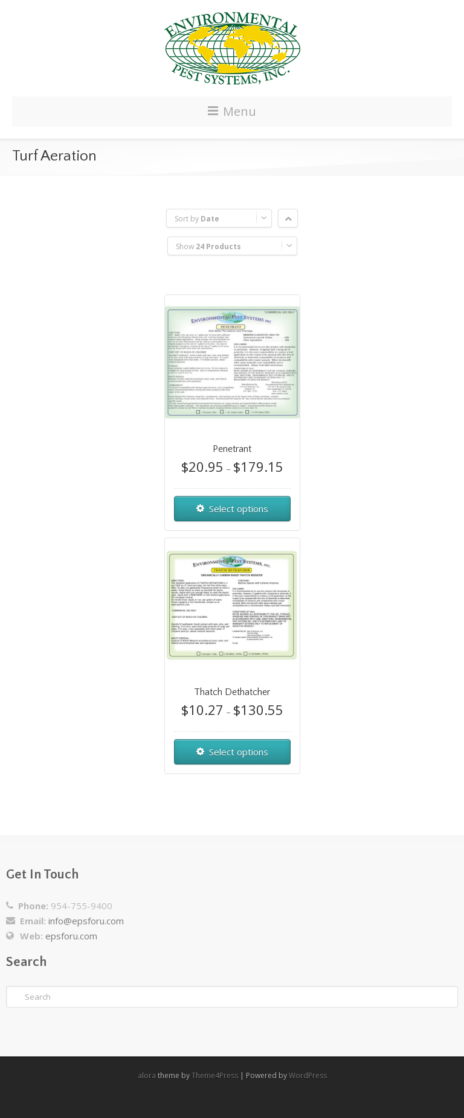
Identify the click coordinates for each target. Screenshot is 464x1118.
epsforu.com (71, 936)
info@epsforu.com (86, 921)
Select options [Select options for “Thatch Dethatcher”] (238, 752)
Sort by (197, 219)
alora (147, 1075)
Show (208, 246)
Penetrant (232, 448)
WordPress (308, 1075)
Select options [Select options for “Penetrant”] (238, 509)
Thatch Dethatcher (232, 692)
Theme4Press (215, 1075)
